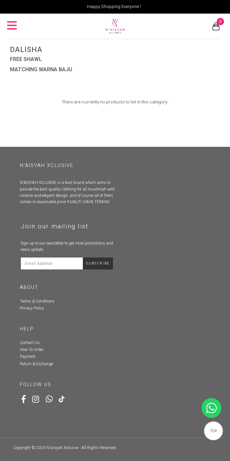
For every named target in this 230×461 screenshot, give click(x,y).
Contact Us (30, 343)
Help (27, 328)
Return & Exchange (36, 364)
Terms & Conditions (37, 301)
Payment (27, 357)
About (29, 287)
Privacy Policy (32, 308)
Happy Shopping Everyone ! (114, 6)
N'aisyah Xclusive (62, 448)
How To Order (31, 350)
